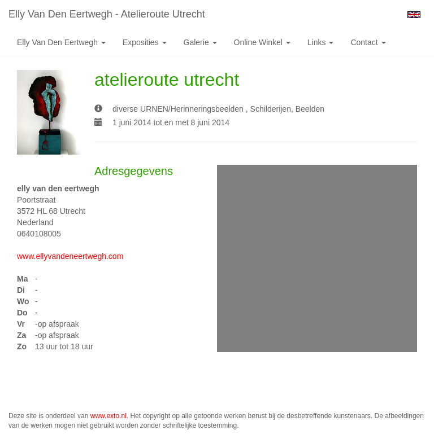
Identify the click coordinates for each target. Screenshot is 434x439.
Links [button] (320, 42)
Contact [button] (367, 42)
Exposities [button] (145, 42)
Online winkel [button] (262, 42)
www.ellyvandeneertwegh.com (70, 256)
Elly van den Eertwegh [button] (61, 42)
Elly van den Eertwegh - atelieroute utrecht (106, 14)
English (413, 14)
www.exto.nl (108, 416)
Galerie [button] (200, 42)
